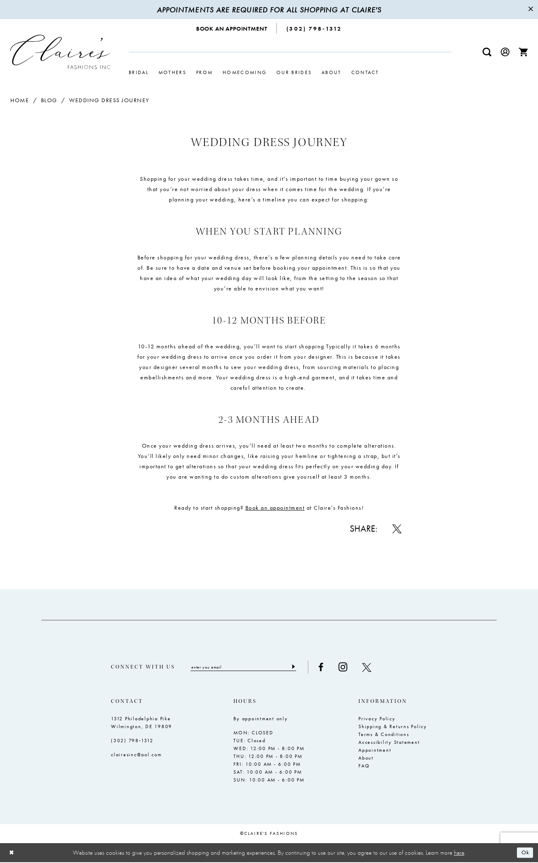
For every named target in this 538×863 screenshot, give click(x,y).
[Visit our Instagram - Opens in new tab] (354, 667)
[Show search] (487, 52)
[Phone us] (314, 28)
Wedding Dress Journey (109, 100)
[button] (505, 52)
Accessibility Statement (389, 742)
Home (19, 100)
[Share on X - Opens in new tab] (396, 528)
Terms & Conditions (383, 734)
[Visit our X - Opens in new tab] (377, 667)
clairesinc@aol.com (136, 755)
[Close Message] (531, 9)
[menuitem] (232, 28)
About (366, 758)
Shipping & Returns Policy (392, 727)
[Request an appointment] (232, 28)
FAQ (364, 766)
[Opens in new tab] (275, 507)
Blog (49, 100)
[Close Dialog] (12, 853)
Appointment (374, 750)
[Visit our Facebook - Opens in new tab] (332, 667)
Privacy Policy (377, 719)
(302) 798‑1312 (132, 741)
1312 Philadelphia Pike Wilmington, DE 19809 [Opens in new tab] (141, 723)
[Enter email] (248, 667)
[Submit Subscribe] (303, 667)
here (459, 853)
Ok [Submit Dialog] (524, 853)
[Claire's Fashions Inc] (60, 52)
